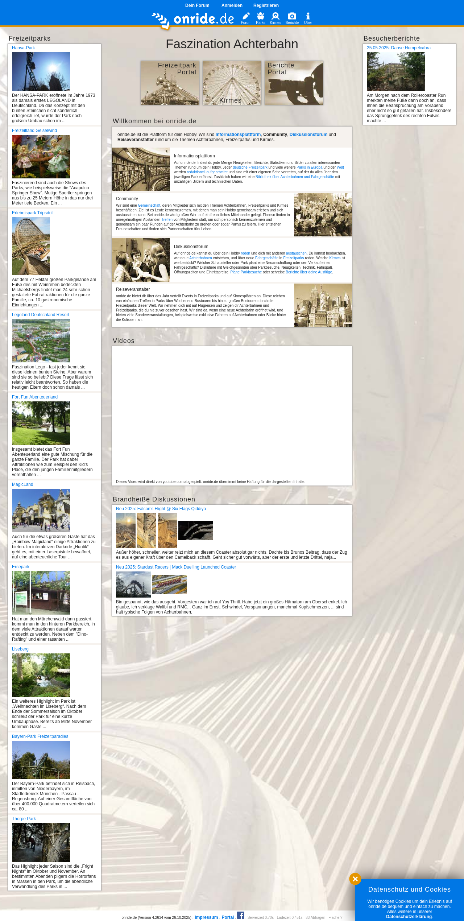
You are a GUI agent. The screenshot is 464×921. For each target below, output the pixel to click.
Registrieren (266, 5)
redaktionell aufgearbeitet (207, 172)
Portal (227, 917)
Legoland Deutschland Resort (40, 314)
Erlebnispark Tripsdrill (33, 212)
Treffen (167, 220)
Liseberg (20, 649)
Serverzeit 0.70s (261, 918)
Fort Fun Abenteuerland (35, 397)
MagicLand (22, 484)
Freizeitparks (293, 258)
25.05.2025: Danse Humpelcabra (399, 47)
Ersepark (20, 566)
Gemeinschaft (149, 205)
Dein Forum (197, 5)
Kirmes (334, 258)
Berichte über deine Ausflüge (309, 272)
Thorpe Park (24, 818)
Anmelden (232, 5)
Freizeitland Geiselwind (34, 130)
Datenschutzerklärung (409, 916)
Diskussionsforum (309, 134)
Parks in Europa (309, 167)
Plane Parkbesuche (246, 272)
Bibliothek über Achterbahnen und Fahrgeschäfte (295, 177)
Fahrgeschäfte (266, 258)
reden (245, 253)
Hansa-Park (23, 47)
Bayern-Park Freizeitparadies (40, 736)
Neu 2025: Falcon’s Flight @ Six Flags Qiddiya (161, 508)
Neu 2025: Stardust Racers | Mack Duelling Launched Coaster (176, 567)
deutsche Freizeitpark (250, 167)
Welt (340, 167)
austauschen (296, 253)
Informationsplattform (238, 134)
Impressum (206, 917)
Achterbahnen (200, 258)
